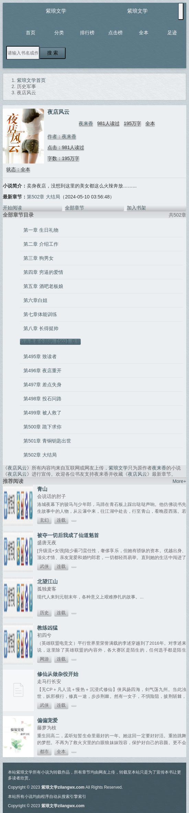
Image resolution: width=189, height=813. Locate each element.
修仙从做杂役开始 (57, 674)
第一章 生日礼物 (40, 230)
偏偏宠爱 (47, 720)
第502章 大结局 (43, 196)
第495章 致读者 (40, 356)
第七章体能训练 (40, 314)
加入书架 (136, 207)
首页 (30, 32)
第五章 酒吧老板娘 (43, 286)
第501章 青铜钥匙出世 (47, 441)
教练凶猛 (47, 628)
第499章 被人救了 (42, 412)
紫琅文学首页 (31, 80)
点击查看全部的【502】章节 (50, 341)
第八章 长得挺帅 (40, 328)
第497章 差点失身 (42, 384)
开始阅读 (12, 207)
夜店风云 (17, 468)
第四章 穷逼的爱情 (43, 272)
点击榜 (115, 32)
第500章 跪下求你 (42, 426)
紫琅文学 (56, 11)
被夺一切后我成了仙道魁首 (68, 535)
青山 (42, 489)
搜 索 (52, 53)
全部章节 (74, 207)
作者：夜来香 (61, 136)
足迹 (172, 32)
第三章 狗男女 (38, 258)
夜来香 (86, 123)
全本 (143, 32)
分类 (59, 32)
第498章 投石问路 (42, 398)
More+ (179, 481)
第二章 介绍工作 (40, 244)
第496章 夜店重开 (42, 370)
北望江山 (47, 581)
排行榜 (87, 32)
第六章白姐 (35, 300)
